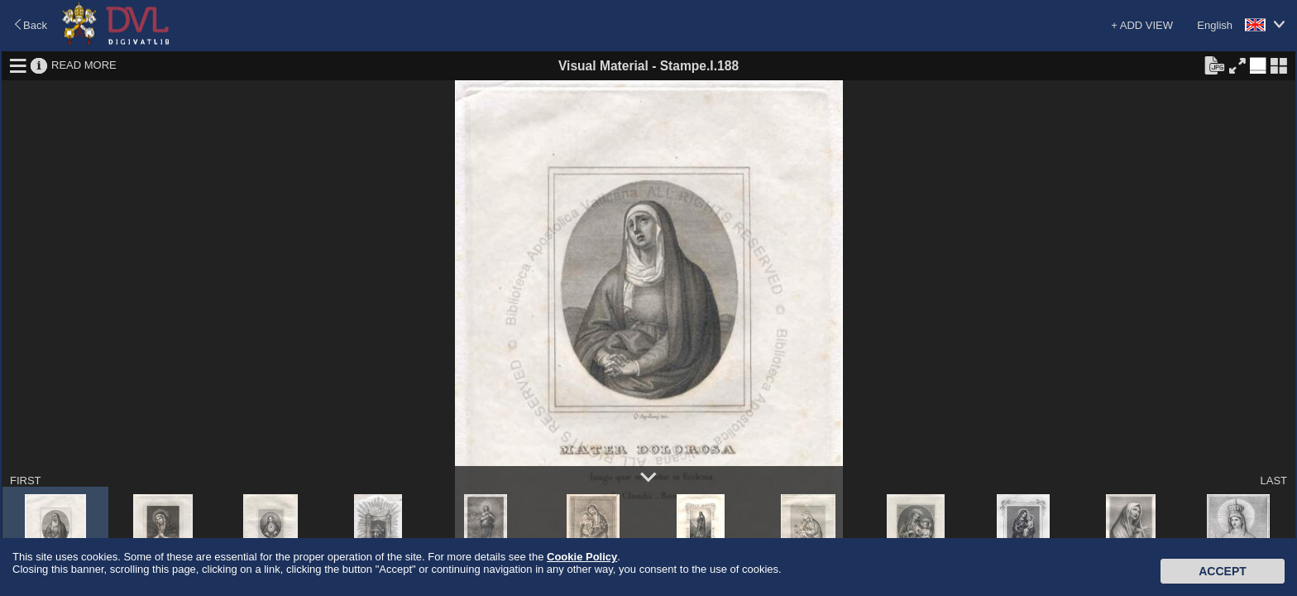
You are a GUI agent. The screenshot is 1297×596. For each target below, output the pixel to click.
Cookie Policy (582, 556)
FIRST (25, 480)
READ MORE (84, 65)
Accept (1223, 571)
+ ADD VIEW (1142, 25)
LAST (1273, 480)
